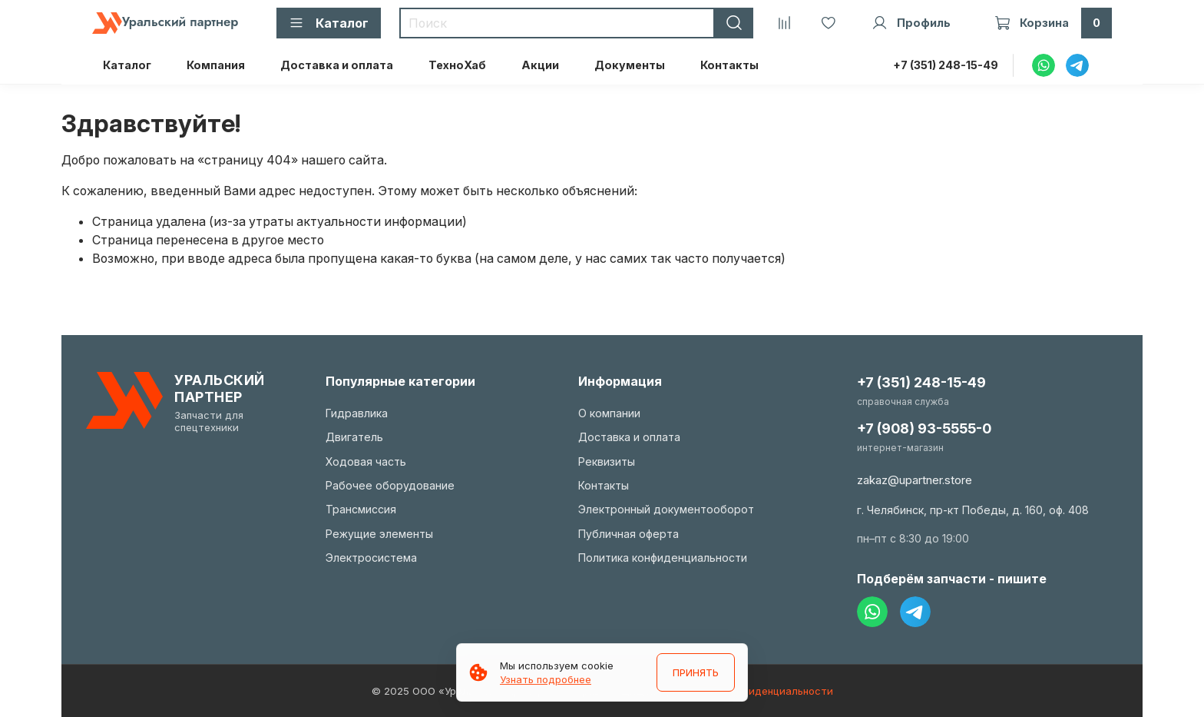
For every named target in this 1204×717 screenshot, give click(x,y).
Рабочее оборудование (390, 485)
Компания (216, 64)
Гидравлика (357, 413)
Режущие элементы (379, 533)
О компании (609, 413)
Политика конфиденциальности (662, 557)
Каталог (127, 64)
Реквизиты (606, 461)
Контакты (729, 64)
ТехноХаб (457, 64)
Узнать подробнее (545, 679)
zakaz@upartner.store (914, 480)
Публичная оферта (628, 533)
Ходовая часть (366, 461)
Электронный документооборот (666, 509)
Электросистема (371, 557)
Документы (629, 64)
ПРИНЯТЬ (696, 672)
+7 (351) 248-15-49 (945, 64)
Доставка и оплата (336, 64)
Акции (540, 64)
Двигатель (354, 436)
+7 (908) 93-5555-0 (924, 428)
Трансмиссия (361, 509)
